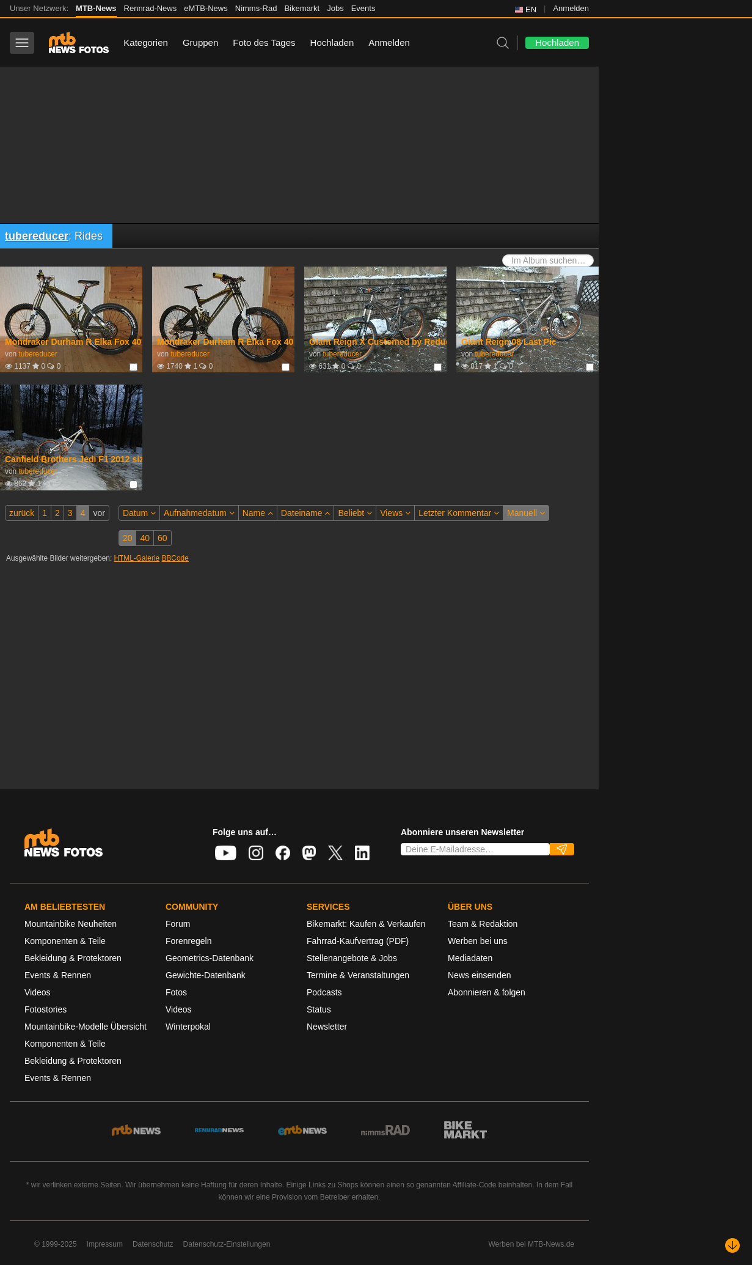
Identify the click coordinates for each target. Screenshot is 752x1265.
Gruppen (200, 42)
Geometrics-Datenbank (210, 958)
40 (145, 538)
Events (363, 8)
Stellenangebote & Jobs (352, 958)
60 (162, 538)
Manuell (526, 513)
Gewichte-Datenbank (206, 975)
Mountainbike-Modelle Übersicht (85, 1026)
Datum (139, 513)
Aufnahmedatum (199, 513)
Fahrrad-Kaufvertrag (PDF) (358, 941)
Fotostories (45, 1009)
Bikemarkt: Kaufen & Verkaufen (366, 924)
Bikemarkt (301, 8)
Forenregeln (189, 941)
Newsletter (327, 1026)
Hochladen (332, 42)
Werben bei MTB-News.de (532, 1244)
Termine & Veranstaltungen (358, 975)
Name (258, 513)
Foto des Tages (264, 42)
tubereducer (36, 236)
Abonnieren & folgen (486, 992)
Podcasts (324, 992)
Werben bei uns (478, 941)
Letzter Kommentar (458, 513)
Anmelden (571, 8)
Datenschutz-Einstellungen (227, 1244)
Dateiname (305, 513)
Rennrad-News (150, 8)
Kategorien (145, 42)
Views (395, 513)
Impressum (105, 1244)
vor (98, 513)
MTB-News (96, 8)
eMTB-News (206, 8)
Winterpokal (188, 1026)
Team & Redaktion (482, 924)
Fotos (176, 992)
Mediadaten (470, 958)
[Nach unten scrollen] (732, 1245)
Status (319, 1009)
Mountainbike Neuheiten (70, 924)
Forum (178, 924)
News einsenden (479, 975)
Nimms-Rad (256, 8)
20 (128, 538)
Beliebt (355, 513)
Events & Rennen (57, 975)
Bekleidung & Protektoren (73, 958)
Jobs (335, 8)
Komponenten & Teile (65, 941)
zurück (21, 513)
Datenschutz (153, 1244)
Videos (37, 992)
